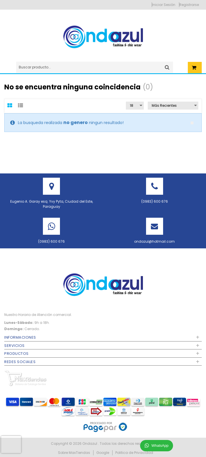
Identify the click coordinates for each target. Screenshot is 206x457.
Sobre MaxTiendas (74, 452)
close (192, 122)
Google (102, 452)
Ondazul (90, 443)
